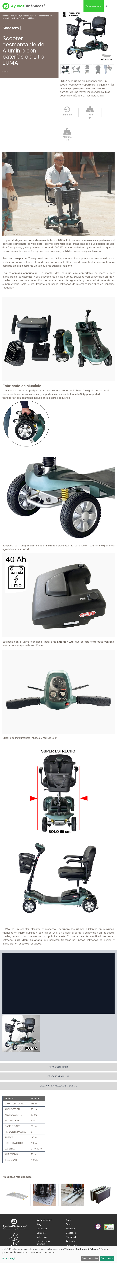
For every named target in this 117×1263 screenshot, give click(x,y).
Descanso (71, 1236)
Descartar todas (90, 1258)
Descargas (42, 1232)
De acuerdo (107, 1258)
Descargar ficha (58, 1070)
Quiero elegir (8, 1258)
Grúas (69, 1228)
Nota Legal (42, 1240)
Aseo (68, 1223)
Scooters (25, 16)
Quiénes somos (44, 1223)
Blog (39, 1228)
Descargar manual (58, 1080)
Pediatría (70, 1245)
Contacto (41, 1236)
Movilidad (15, 16)
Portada (6, 16)
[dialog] (58, 1254)
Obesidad (71, 1240)
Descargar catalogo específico (58, 1089)
